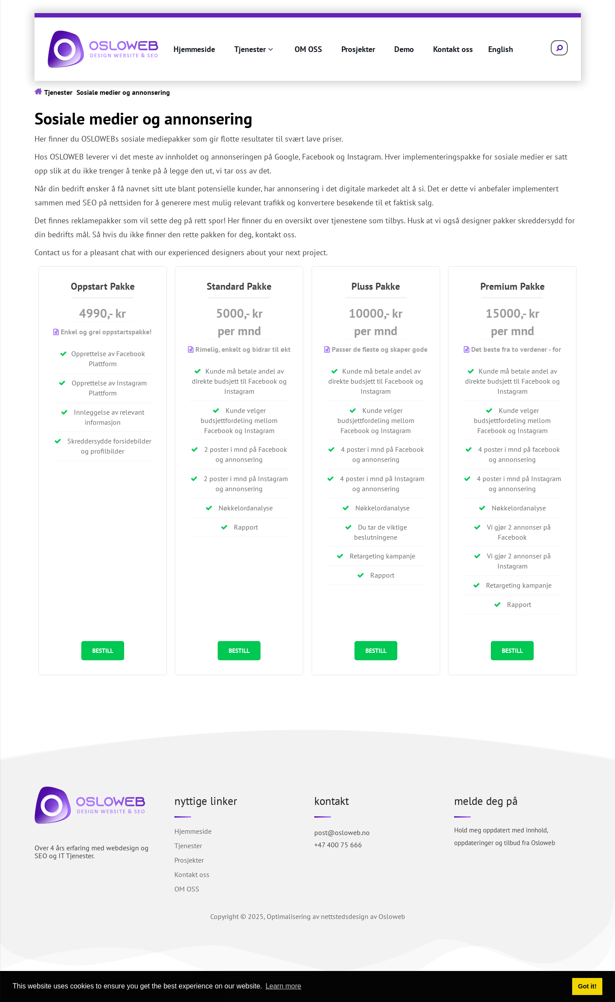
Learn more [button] (283, 986)
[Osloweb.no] (103, 48)
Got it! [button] (587, 986)
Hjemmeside (194, 49)
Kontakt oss (453, 49)
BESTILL (102, 651)
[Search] (555, 48)
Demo (404, 49)
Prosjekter (358, 49)
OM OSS (308, 49)
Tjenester (253, 49)
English (500, 49)
